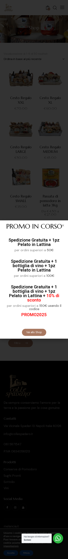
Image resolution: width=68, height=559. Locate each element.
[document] (34, 279)
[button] (63, 225)
